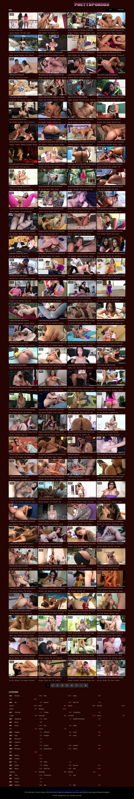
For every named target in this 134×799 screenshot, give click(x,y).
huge (69, 636)
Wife (87, 785)
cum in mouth (25, 613)
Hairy (28, 735)
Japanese (28, 742)
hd (57, 33)
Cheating (28, 712)
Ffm (23, 729)
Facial (28, 725)
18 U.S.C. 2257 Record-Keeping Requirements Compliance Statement (67, 790)
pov (109, 33)
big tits (11, 33)
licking (30, 189)
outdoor (41, 211)
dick (51, 55)
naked (11, 55)
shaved (57, 167)
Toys (87, 775)
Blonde (81, 705)
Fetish (87, 725)
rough (89, 278)
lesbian (17, 144)
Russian (87, 765)
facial (87, 100)
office (11, 636)
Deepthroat (28, 719)
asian (114, 636)
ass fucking (51, 234)
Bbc (28, 702)
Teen (28, 775)
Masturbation (57, 749)
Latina (28, 745)
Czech (111, 715)
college (21, 524)
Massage (28, 749)
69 (39, 256)
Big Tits (23, 705)
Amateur (28, 696)
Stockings (52, 772)
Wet (57, 785)
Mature (87, 749)
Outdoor (28, 758)
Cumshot (81, 715)
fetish (75, 234)
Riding (57, 765)
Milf (23, 752)
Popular (120, 9)
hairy (23, 435)
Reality (28, 765)
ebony (113, 33)
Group (87, 732)
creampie (50, 144)
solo (110, 569)
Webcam (28, 785)
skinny (88, 234)
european (29, 100)
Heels (87, 735)
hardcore (93, 100)
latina (28, 33)
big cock (114, 122)
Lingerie (87, 745)
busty (52, 189)
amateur (70, 77)
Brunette (52, 709)
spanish (31, 55)
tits (21, 33)
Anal (57, 696)
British (23, 709)
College (57, 712)
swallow (23, 144)
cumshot (61, 55)
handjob (76, 33)
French (52, 729)
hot (40, 122)
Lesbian (57, 745)
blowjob (53, 33)
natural (41, 77)
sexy (98, 144)
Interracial (28, 739)
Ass (23, 699)
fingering (31, 546)
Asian (87, 696)
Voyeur (28, 782)
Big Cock (87, 702)
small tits (119, 33)
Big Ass (57, 702)
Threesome (57, 775)
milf (104, 122)
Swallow (81, 772)
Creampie (52, 715)
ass (24, 33)
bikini (48, 189)
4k (10, 77)
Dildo (57, 719)
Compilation (87, 712)
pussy (26, 77)
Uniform (28, 778)
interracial (28, 502)
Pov (28, 762)
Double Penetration (87, 719)
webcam (115, 569)
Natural (28, 755)
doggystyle (112, 412)
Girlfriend (57, 732)
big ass (17, 33)
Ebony (28, 722)
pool (98, 234)
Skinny (28, 768)
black (20, 569)
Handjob (57, 735)
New (110, 9)
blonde (111, 77)
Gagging (28, 732)
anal (40, 33)
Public (57, 762)
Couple (23, 715)
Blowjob (111, 705)
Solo (87, 768)
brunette (82, 33)
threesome (120, 55)
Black (52, 705)
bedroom (70, 144)
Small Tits (57, 768)
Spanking (23, 772)
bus (69, 256)
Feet (57, 725)
